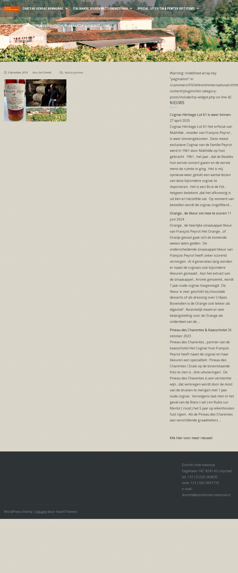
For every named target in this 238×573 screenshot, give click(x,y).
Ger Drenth (45, 72)
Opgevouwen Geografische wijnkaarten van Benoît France (67, 26)
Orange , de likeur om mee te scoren (198, 213)
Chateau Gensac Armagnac (43, 8)
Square (41, 511)
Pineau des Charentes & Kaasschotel (198, 330)
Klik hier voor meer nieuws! (191, 438)
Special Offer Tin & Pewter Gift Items (166, 8)
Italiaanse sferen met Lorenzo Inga (100, 8)
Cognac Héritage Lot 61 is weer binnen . (201, 114)
